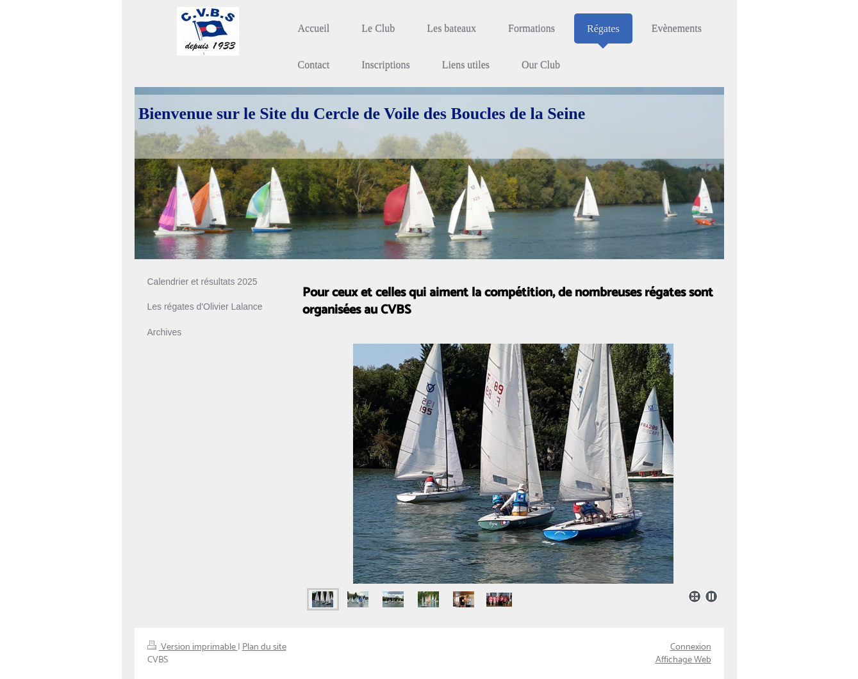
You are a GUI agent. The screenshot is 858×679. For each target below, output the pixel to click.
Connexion (690, 647)
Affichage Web (683, 659)
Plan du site (264, 647)
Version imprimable (192, 647)
